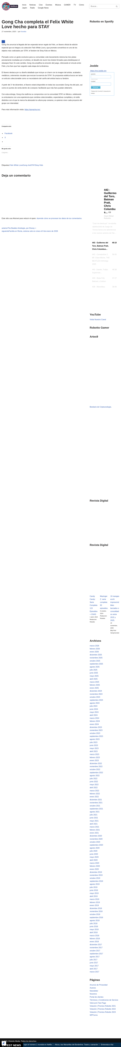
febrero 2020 (95, 866)
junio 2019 (94, 890)
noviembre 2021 (96, 803)
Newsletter (94, 991)
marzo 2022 (94, 791)
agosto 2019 (95, 884)
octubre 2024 (95, 697)
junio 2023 (94, 745)
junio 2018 (94, 926)
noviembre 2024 (96, 694)
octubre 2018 (95, 914)
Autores (93, 988)
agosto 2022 (95, 776)
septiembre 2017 (96, 954)
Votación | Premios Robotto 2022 (103, 1009)
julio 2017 (93, 960)
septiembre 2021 (96, 809)
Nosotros (93, 994)
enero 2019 (94, 905)
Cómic (81, 5)
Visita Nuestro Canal (98, 319)
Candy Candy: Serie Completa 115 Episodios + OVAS (93, 605)
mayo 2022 (94, 784)
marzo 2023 (94, 754)
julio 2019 (93, 887)
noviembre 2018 (96, 911)
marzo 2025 (94, 682)
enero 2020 (94, 869)
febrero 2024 (95, 721)
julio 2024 (93, 706)
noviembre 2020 (96, 839)
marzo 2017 (94, 972)
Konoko (23, 31)
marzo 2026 (94, 646)
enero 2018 (94, 942)
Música (58, 5)
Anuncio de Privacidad (98, 985)
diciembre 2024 (96, 691)
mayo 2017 (94, 966)
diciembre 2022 (96, 763)
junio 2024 (94, 709)
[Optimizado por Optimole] (4, 1043)
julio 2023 (93, 742)
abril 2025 (94, 679)
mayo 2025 (94, 676)
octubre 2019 (95, 878)
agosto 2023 (95, 739)
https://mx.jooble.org (98, 71)
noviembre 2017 (96, 948)
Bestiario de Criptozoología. (101, 407)
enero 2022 (94, 797)
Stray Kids (39, 165)
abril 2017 (94, 969)
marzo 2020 (94, 863)
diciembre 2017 (96, 945)
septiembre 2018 (96, 917)
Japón (24, 8)
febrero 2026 (95, 649)
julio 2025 (93, 670)
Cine (41, 5)
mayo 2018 (94, 929)
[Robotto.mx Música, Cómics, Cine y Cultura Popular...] (10, 6)
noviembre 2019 (96, 875)
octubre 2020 (95, 842)
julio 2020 (93, 851)
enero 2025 (94, 688)
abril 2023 (94, 751)
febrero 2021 (95, 830)
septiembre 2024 (96, 700)
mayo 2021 (94, 821)
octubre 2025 (95, 661)
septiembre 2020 (96, 845)
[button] (104, 246)
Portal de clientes (96, 997)
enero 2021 (94, 833)
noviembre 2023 (96, 730)
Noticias (32, 5)
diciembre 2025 (96, 655)
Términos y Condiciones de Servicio (104, 1000)
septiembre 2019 (96, 881)
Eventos (49, 5)
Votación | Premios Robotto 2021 (103, 1006)
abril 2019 (94, 896)
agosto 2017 (95, 957)
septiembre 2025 (96, 664)
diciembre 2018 (96, 908)
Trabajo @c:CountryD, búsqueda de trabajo (101, 92)
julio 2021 (93, 815)
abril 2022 (94, 787)
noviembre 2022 (96, 766)
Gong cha (26, 165)
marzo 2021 (94, 827)
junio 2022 (94, 782)
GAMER (67, 5)
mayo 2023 (94, 748)
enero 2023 (94, 760)
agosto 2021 (95, 812)
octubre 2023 (95, 733)
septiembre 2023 (96, 736)
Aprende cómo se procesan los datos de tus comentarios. (59, 218)
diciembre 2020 (96, 836)
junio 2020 (94, 854)
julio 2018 (93, 923)
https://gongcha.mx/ (32, 109)
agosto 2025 (95, 667)
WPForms (94, 1015)
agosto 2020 (95, 848)
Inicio (24, 5)
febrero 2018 (95, 939)
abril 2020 (94, 860)
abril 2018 (94, 932)
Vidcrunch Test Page (98, 1003)
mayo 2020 (94, 857)
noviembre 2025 (96, 658)
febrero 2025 (95, 685)
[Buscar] (101, 6)
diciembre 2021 (96, 800)
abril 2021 (94, 824)
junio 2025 (94, 673)
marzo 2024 (94, 718)
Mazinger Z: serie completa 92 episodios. (104, 602)
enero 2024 (94, 724)
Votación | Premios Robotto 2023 (103, 1012)
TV (75, 5)
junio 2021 (94, 818)
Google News (43, 8)
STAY (33, 165)
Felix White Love (16, 165)
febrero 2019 (95, 902)
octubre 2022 (95, 769)
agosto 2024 (95, 703)
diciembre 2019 (96, 872)
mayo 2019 (94, 893)
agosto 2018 (95, 920)
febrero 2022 (95, 794)
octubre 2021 (95, 806)
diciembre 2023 (96, 727)
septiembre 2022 (96, 773)
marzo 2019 (94, 899)
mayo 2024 (94, 712)
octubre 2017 (95, 951)
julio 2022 (93, 779)
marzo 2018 (94, 936)
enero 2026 (94, 652)
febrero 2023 (95, 757)
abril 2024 (94, 715)
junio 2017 (94, 963)
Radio (32, 8)
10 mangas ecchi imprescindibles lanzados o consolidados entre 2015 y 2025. (114, 608)
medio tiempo (94, 79)
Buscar (95, 87)
